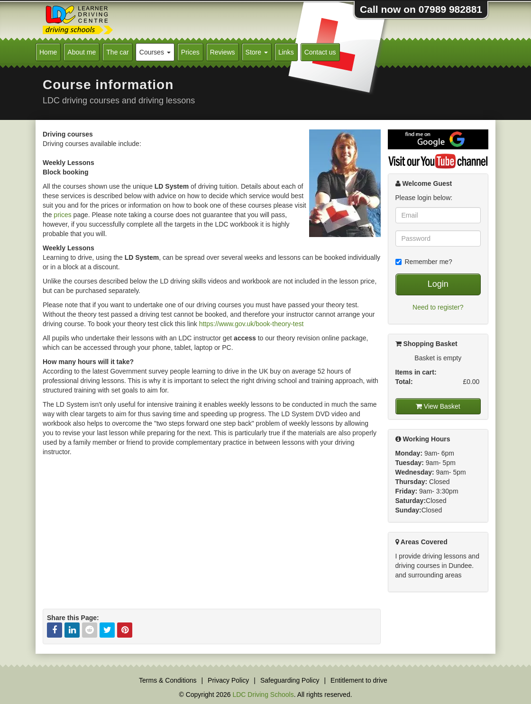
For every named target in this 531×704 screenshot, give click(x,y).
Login (438, 284)
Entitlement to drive (358, 680)
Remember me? (423, 261)
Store (257, 52)
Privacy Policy (228, 680)
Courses (155, 52)
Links (286, 52)
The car (117, 52)
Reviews (222, 52)
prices (62, 215)
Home (48, 52)
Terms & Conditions (167, 680)
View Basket (438, 406)
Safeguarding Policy (290, 680)
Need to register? (437, 307)
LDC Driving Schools (262, 694)
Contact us (320, 52)
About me (81, 52)
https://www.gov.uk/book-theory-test (251, 324)
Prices (190, 52)
